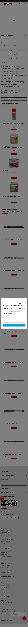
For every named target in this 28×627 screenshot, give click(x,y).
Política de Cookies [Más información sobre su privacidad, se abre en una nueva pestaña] (9, 313)
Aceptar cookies (14, 325)
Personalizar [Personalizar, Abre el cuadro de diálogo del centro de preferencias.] (14, 317)
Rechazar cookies (14, 321)
